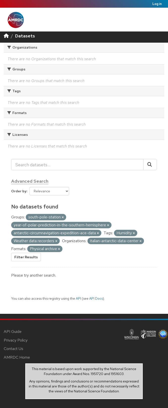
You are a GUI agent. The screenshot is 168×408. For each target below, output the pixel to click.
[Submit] (150, 164)
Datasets (25, 36)
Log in (157, 4)
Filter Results (26, 257)
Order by (19, 191)
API (78, 298)
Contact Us (13, 348)
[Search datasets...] (77, 164)
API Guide (13, 331)
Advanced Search (29, 181)
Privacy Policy (16, 340)
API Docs (96, 298)
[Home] (6, 36)
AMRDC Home (17, 357)
